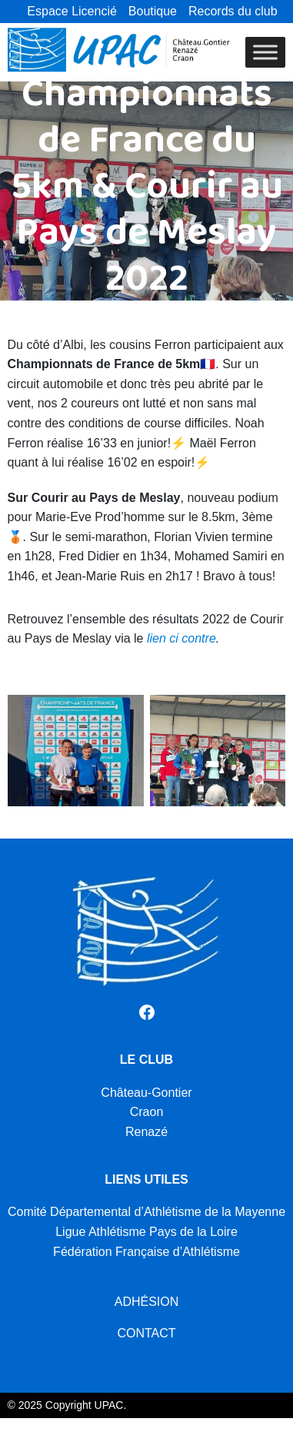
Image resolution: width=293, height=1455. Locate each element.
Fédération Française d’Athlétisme (146, 1251)
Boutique (152, 11)
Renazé (146, 1131)
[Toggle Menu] (265, 52)
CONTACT (146, 1333)
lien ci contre (181, 638)
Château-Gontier (146, 1092)
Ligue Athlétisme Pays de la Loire (146, 1231)
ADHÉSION (147, 1301)
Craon (147, 1111)
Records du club (233, 11)
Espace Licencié (72, 11)
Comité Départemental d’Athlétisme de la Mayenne (146, 1211)
